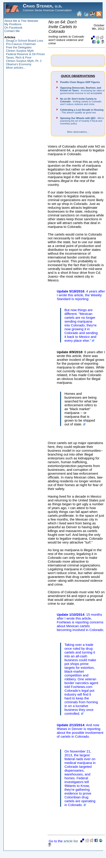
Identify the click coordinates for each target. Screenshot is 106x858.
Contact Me (12, 31)
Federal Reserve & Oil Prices (25, 54)
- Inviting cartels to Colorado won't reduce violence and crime (80, 101)
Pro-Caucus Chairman (21, 44)
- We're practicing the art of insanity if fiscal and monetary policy (82, 121)
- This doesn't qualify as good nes (82, 111)
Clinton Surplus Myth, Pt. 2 (24, 61)
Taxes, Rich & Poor (18, 57)
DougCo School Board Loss (24, 40)
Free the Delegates (18, 47)
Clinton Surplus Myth (20, 50)
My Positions (12, 24)
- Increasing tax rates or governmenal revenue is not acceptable (82, 90)
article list (71, 841)
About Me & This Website (21, 20)
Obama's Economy (18, 64)
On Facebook (13, 27)
